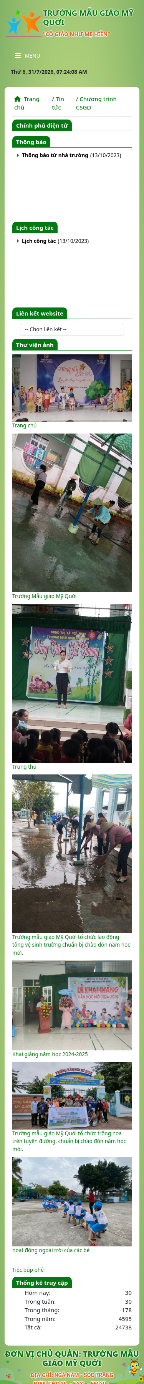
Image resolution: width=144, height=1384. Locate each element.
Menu (27, 55)
